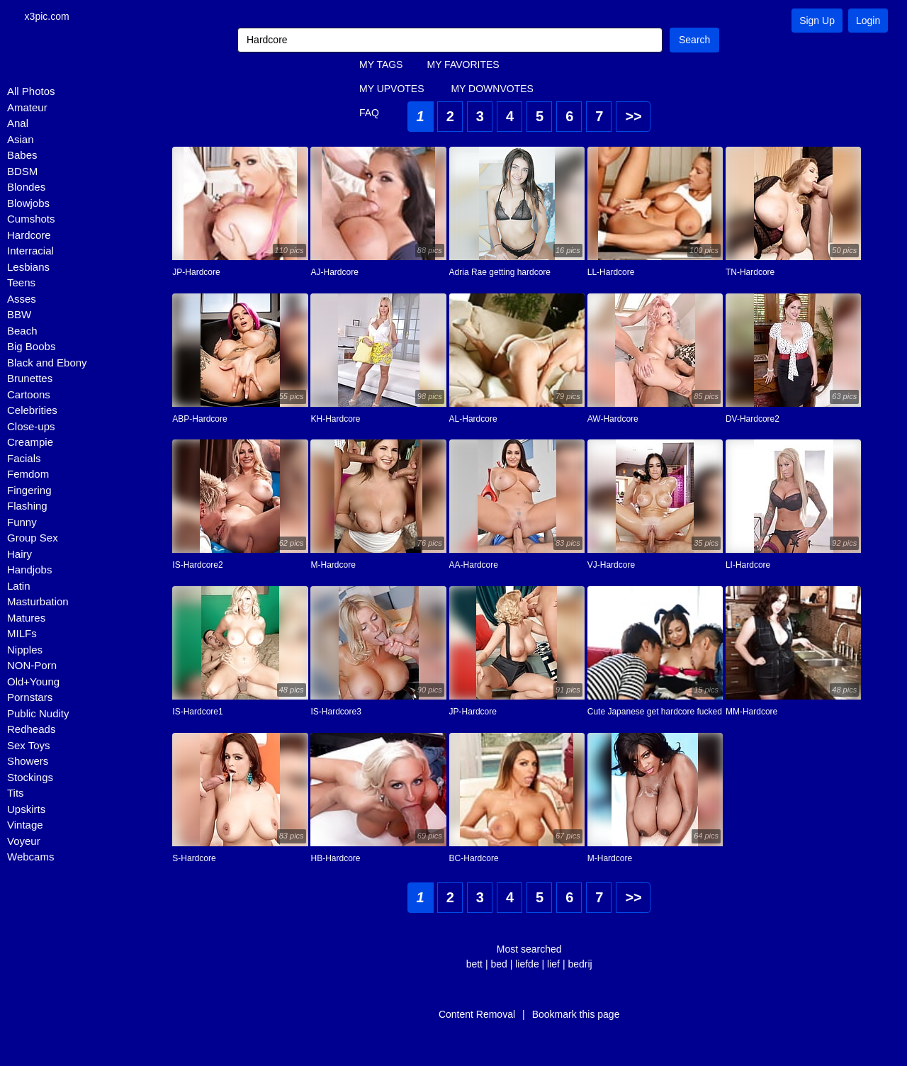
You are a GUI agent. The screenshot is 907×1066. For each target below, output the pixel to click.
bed (498, 965)
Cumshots (31, 220)
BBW (19, 316)
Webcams (30, 858)
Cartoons (28, 396)
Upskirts (26, 810)
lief (553, 965)
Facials (24, 460)
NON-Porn (32, 667)
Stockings (30, 779)
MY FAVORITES (463, 66)
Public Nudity (38, 715)
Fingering (29, 492)
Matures (26, 619)
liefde (527, 965)
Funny (22, 523)
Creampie (30, 443)
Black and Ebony (47, 364)
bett (474, 965)
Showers (27, 762)
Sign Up (817, 20)
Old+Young (33, 683)
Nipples (25, 651)
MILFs (22, 635)
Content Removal (477, 1015)
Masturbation (38, 603)
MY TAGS (380, 66)
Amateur (27, 109)
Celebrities (32, 411)
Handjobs (29, 571)
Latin (18, 587)
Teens (21, 284)
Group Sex (32, 539)
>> (633, 117)
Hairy (19, 555)
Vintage (25, 826)
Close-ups (31, 428)
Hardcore (29, 236)
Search (694, 41)
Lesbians (28, 268)
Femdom (28, 475)
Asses (21, 300)
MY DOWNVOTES (492, 90)
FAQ (369, 114)
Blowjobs (28, 204)
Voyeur (23, 842)
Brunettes (29, 380)
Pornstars (29, 698)
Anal (17, 124)
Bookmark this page (576, 1015)
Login (868, 20)
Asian (20, 141)
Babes (22, 156)
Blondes (26, 188)
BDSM (22, 173)
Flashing (27, 507)
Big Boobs (31, 348)
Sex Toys (28, 747)
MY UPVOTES (391, 90)
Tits (15, 794)
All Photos (31, 92)
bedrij (580, 965)
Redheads (31, 730)
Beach (22, 332)
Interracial (30, 252)
